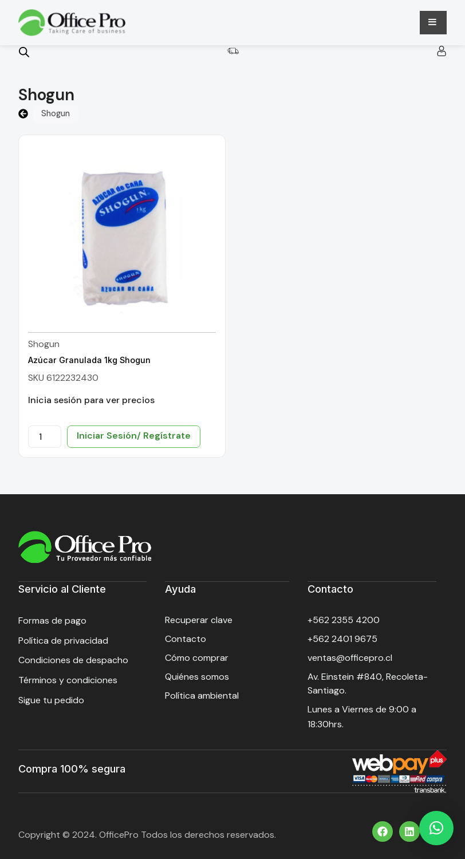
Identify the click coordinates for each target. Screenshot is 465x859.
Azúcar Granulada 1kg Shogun (89, 360)
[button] (436, 828)
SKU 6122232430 (63, 378)
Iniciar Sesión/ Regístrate (134, 436)
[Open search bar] (24, 52)
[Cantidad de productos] (44, 436)
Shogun (44, 344)
